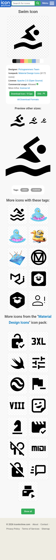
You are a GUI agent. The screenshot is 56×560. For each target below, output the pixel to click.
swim (24, 190)
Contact (44, 524)
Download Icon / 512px (22, 94)
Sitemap (46, 528)
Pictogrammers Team (28, 69)
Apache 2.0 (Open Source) (30, 80)
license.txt (25, 88)
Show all (28, 511)
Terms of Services (30, 528)
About (35, 524)
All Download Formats (28, 99)
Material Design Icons (29, 73)
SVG (41, 94)
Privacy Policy (13, 528)
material (36, 190)
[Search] (38, 3)
